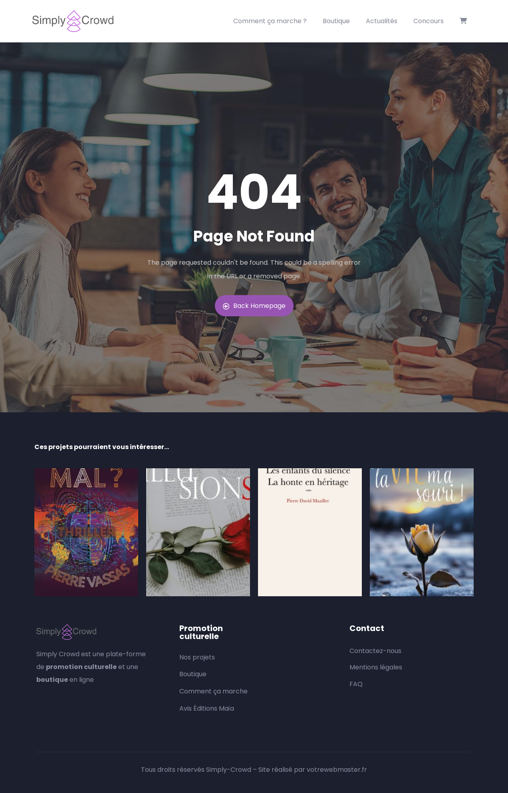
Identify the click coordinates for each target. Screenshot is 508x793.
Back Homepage (254, 305)
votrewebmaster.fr (337, 769)
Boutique (336, 21)
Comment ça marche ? (270, 21)
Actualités (381, 21)
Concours (428, 21)
